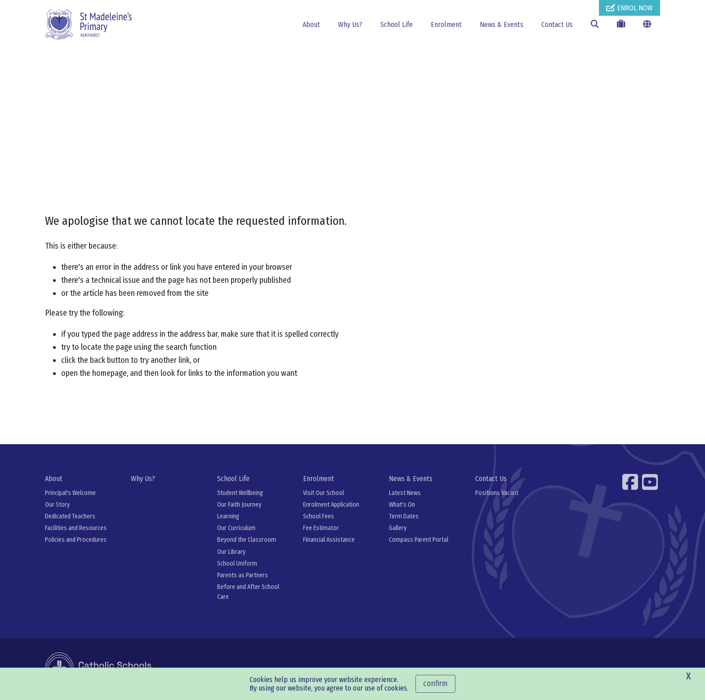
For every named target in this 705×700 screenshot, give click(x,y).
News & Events (501, 24)
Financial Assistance (329, 540)
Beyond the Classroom (246, 540)
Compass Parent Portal (418, 540)
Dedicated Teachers (70, 516)
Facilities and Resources (76, 528)
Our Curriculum (236, 528)
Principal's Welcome (70, 493)
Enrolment (446, 24)
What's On (402, 504)
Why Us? (350, 24)
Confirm (435, 683)
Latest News (405, 493)
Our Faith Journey (239, 504)
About (311, 24)
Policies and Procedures (76, 540)
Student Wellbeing (240, 493)
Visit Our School (323, 493)
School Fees (318, 516)
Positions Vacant (496, 493)
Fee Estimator (321, 528)
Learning (228, 516)
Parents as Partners (242, 575)
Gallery (397, 528)
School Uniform (237, 563)
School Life (396, 24)
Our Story (57, 504)
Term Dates (404, 516)
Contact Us (557, 24)
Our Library (231, 552)
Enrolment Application (331, 504)
